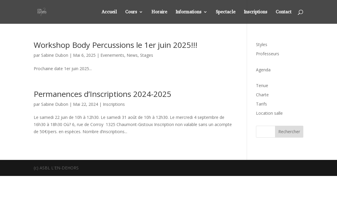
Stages (146, 55)
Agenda (263, 70)
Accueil (109, 12)
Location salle (269, 113)
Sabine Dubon (54, 55)
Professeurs (267, 53)
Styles (261, 44)
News (132, 55)
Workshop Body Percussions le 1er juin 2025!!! (115, 45)
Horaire (159, 12)
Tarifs (261, 104)
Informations (188, 12)
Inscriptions (255, 12)
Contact (283, 12)
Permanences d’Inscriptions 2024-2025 (102, 94)
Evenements (112, 55)
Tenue (262, 85)
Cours (131, 12)
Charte (262, 94)
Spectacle (225, 12)
